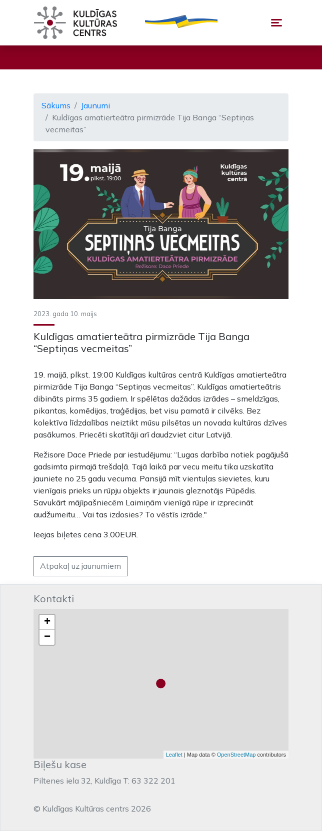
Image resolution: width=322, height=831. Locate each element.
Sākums (56, 105)
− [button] (47, 637)
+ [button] (47, 622)
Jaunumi (95, 105)
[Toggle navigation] (276, 22)
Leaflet (174, 755)
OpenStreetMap (236, 755)
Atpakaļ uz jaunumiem (80, 566)
